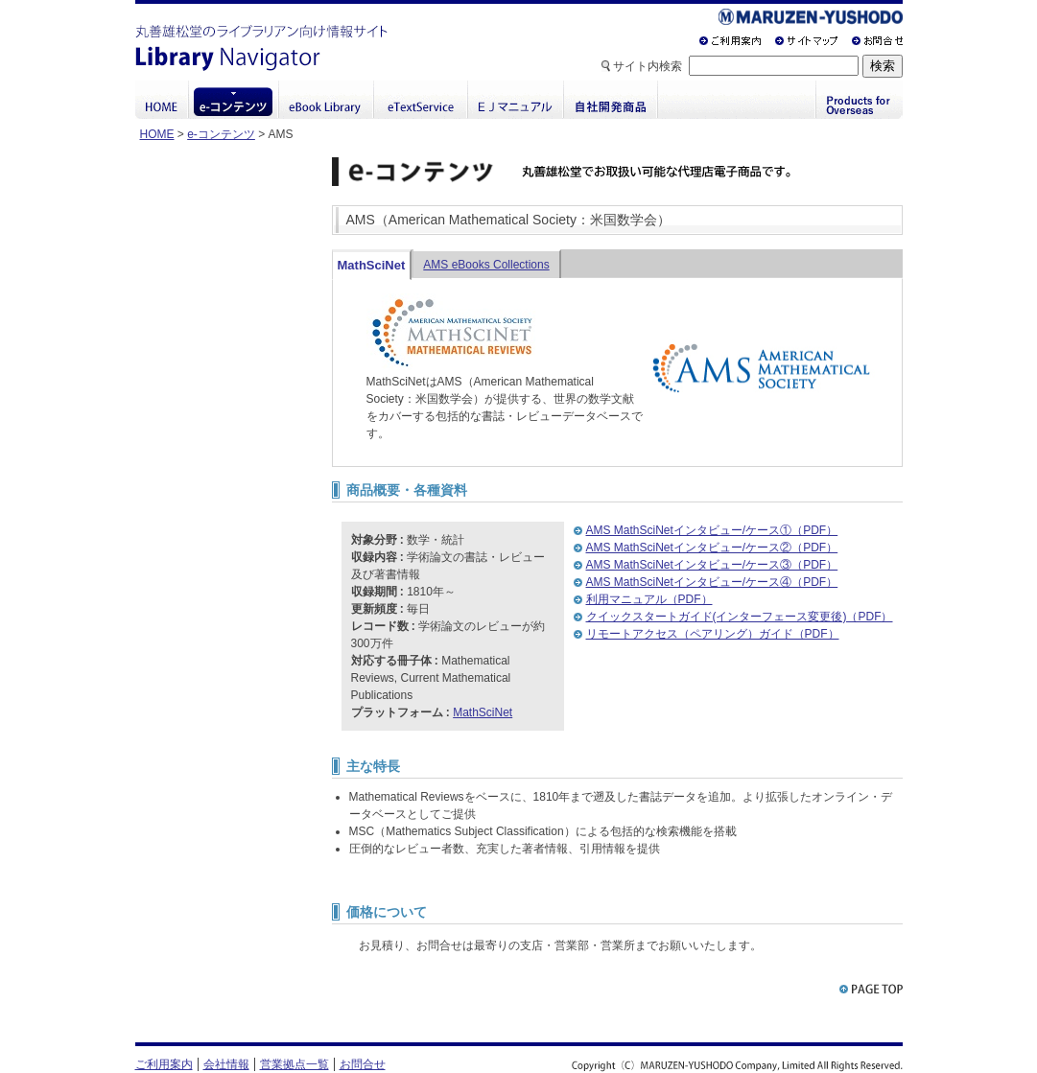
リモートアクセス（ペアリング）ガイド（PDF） (712, 634)
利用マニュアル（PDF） (649, 599)
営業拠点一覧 (294, 1064)
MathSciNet (372, 265)
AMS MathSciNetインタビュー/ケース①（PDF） (712, 530)
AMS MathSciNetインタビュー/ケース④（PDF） (712, 582)
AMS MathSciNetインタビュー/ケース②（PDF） (712, 547)
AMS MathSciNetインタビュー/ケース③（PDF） (712, 564)
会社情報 (226, 1064)
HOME (157, 134)
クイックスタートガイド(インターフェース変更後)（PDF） (739, 616)
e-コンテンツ (221, 134)
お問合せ (363, 1064)
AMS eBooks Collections (486, 264)
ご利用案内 (164, 1064)
